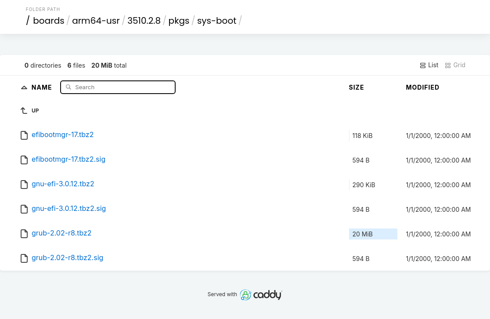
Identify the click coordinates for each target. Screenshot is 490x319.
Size (356, 87)
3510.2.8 (144, 20)
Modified (423, 87)
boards (48, 20)
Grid (454, 65)
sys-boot (217, 20)
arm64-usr (96, 20)
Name (43, 87)
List (428, 65)
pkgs (179, 20)
